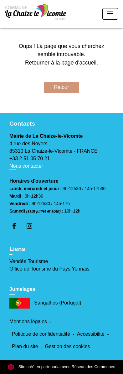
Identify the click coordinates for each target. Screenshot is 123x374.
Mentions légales (28, 321)
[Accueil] (35, 14)
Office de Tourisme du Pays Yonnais (49, 268)
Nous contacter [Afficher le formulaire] (26, 166)
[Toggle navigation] (110, 14)
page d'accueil (78, 63)
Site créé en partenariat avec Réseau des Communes (61, 366)
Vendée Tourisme (28, 261)
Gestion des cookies (67, 346)
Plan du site (25, 346)
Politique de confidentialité (41, 334)
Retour (61, 87)
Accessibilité (91, 334)
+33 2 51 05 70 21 (29, 158)
